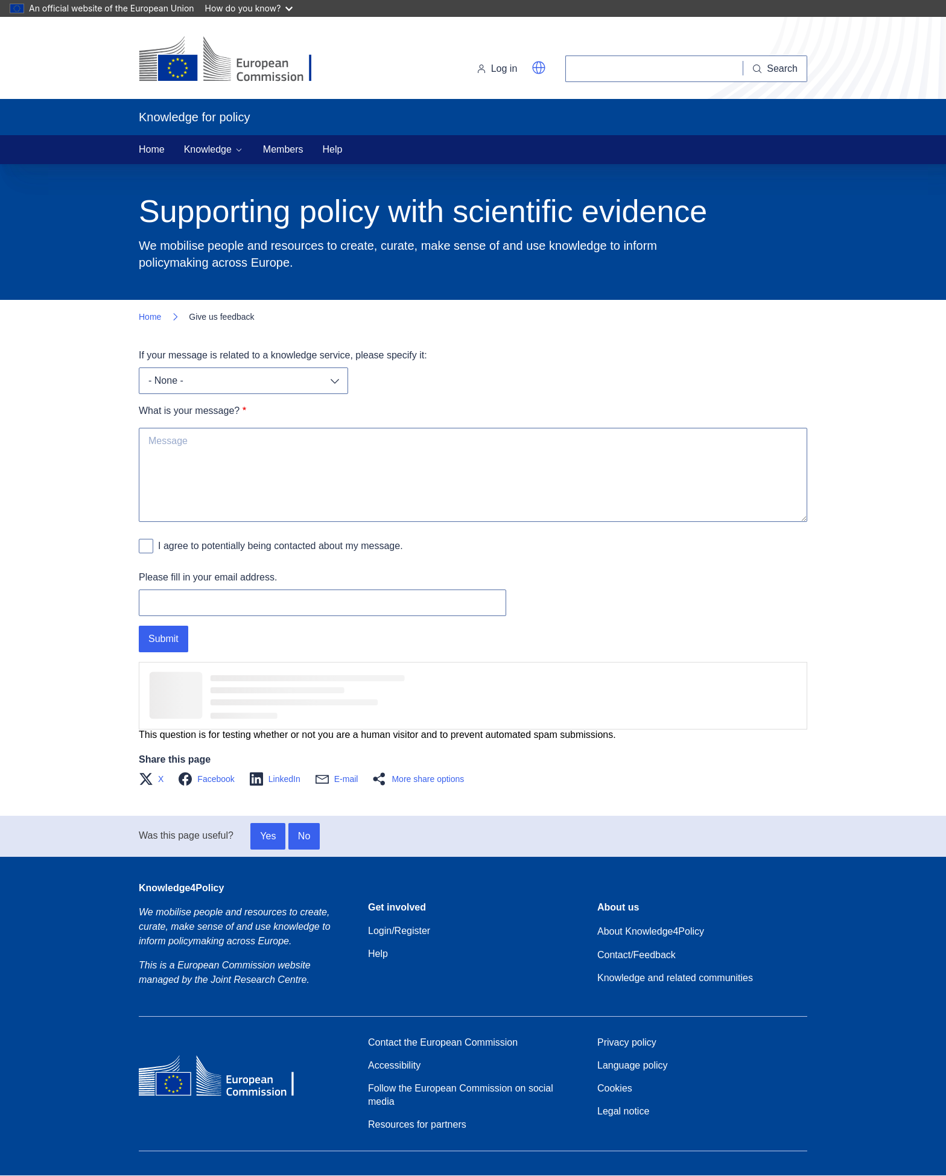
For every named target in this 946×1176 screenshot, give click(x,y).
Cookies (614, 1088)
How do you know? (249, 8)
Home (152, 149)
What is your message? (189, 410)
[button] (539, 67)
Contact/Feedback (636, 955)
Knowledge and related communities (675, 978)
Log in (497, 68)
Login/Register (399, 931)
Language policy (632, 1065)
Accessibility (394, 1065)
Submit (163, 639)
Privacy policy (626, 1042)
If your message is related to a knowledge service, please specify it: (283, 355)
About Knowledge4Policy (650, 931)
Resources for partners (417, 1124)
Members (283, 149)
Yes (268, 836)
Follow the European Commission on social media (460, 1095)
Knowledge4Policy (181, 888)
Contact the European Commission (443, 1042)
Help (333, 149)
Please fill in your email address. (208, 577)
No (304, 836)
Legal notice (623, 1111)
